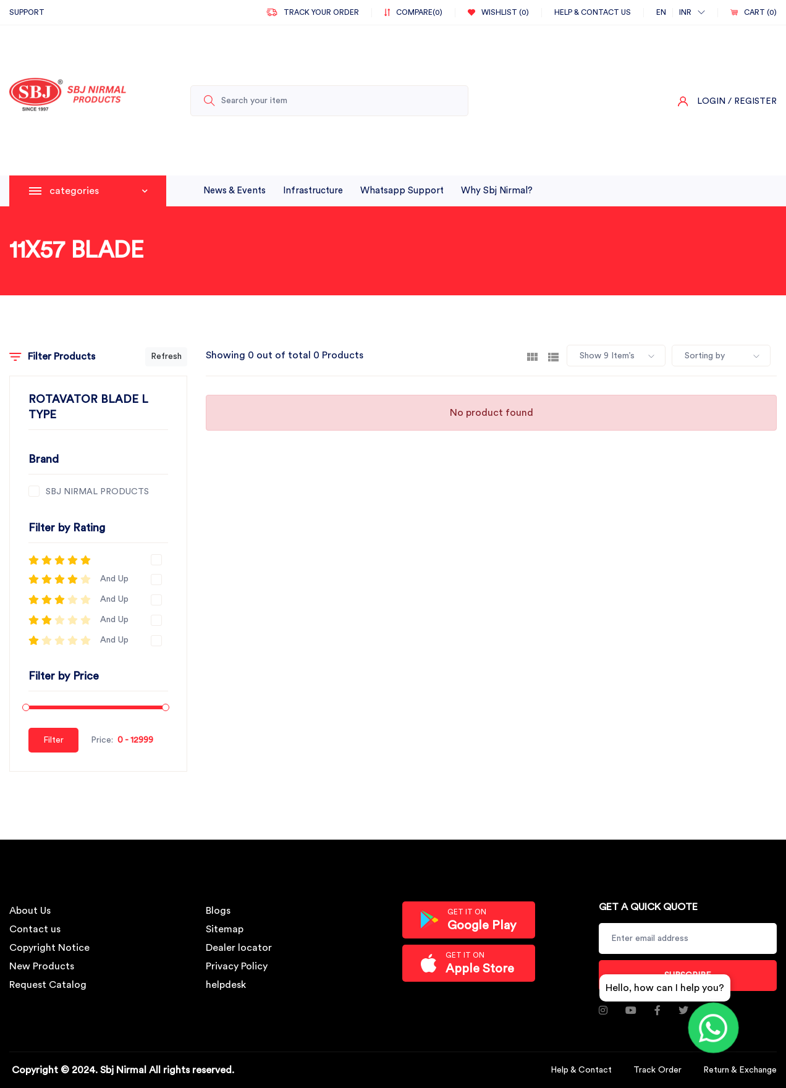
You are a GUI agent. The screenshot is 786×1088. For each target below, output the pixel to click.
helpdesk (226, 985)
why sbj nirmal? (497, 190)
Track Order (657, 1070)
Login (711, 101)
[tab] (532, 355)
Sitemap (224, 929)
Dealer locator (239, 948)
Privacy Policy (237, 966)
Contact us (35, 929)
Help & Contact (581, 1070)
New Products (41, 966)
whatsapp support (402, 190)
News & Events (234, 190)
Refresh (166, 356)
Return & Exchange (740, 1070)
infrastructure (313, 190)
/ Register (752, 101)
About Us (30, 911)
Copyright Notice (49, 948)
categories (98, 191)
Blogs (218, 911)
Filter (53, 740)
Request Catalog (48, 985)
